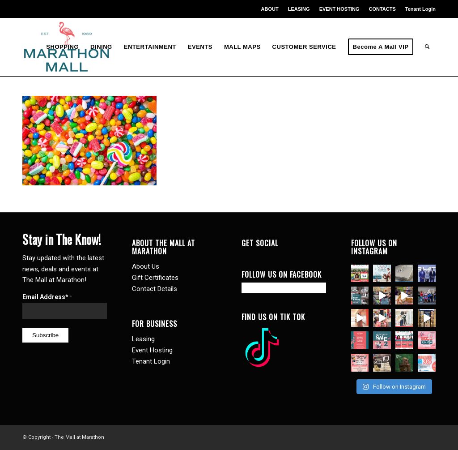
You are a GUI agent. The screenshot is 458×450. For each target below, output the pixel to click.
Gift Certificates (155, 278)
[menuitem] (270, 9)
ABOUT (270, 9)
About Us (145, 266)
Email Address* (47, 296)
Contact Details (154, 289)
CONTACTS (382, 9)
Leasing (143, 339)
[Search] (427, 47)
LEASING (299, 9)
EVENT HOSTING (339, 9)
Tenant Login (420, 9)
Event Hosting (152, 350)
